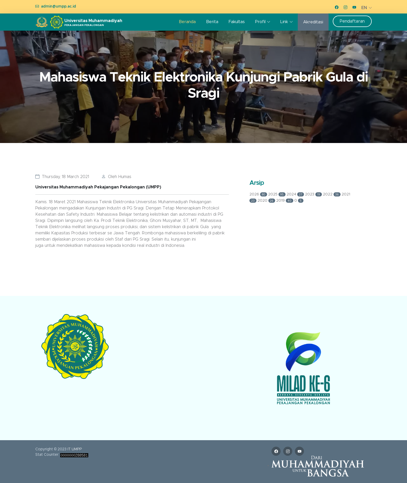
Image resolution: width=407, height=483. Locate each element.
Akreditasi (313, 22)
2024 (296, 194)
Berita (212, 22)
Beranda (187, 22)
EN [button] (364, 8)
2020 (266, 200)
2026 (258, 194)
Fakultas (237, 22)
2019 (285, 200)
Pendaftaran (352, 21)
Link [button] (284, 22)
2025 (277, 194)
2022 (332, 194)
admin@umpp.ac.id (58, 6)
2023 (314, 194)
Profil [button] (260, 22)
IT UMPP (74, 449)
